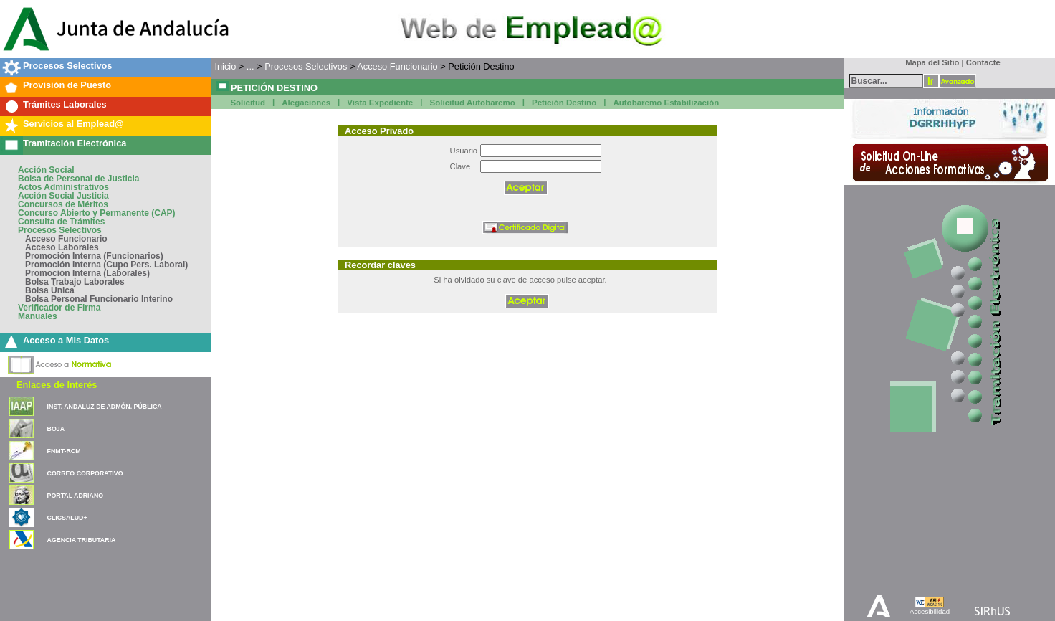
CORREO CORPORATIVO (85, 473)
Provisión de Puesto (67, 85)
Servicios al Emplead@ (73, 123)
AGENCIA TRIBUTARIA (81, 540)
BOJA (56, 428)
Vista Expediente (380, 102)
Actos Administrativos (63, 187)
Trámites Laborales (65, 104)
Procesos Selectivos (67, 65)
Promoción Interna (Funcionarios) (94, 256)
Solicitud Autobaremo (472, 102)
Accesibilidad (930, 611)
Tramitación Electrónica (74, 143)
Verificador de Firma (59, 308)
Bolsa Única (50, 290)
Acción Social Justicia (63, 196)
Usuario (464, 150)
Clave (460, 166)
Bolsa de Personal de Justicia (78, 179)
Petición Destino (564, 102)
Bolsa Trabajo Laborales (75, 282)
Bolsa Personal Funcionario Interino (99, 299)
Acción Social (46, 170)
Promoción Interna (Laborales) (87, 273)
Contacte (983, 62)
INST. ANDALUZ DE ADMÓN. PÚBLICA (104, 406)
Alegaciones (306, 102)
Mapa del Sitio (929, 62)
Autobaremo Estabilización (666, 102)
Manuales (37, 316)
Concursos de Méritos (63, 204)
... (250, 66)
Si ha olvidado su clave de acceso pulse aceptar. (520, 279)
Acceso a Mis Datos (66, 340)
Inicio (225, 66)
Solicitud (247, 102)
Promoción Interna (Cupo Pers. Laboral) (106, 265)
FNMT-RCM (64, 451)
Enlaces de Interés (56, 384)
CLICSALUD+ (67, 517)
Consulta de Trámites (61, 222)
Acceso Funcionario (66, 239)
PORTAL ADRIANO (75, 495)
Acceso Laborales (62, 247)
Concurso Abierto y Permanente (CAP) (97, 213)
